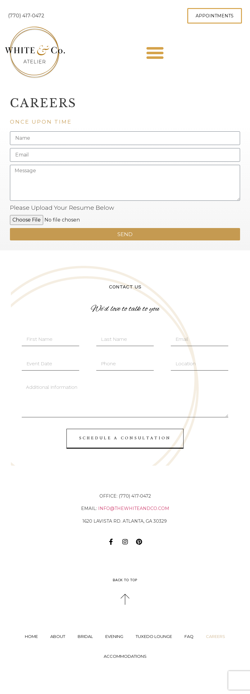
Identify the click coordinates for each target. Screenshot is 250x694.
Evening (114, 636)
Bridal (85, 636)
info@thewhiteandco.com (133, 508)
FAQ (188, 636)
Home (31, 636)
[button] (155, 53)
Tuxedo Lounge (154, 636)
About (57, 636)
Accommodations (125, 656)
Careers (215, 636)
